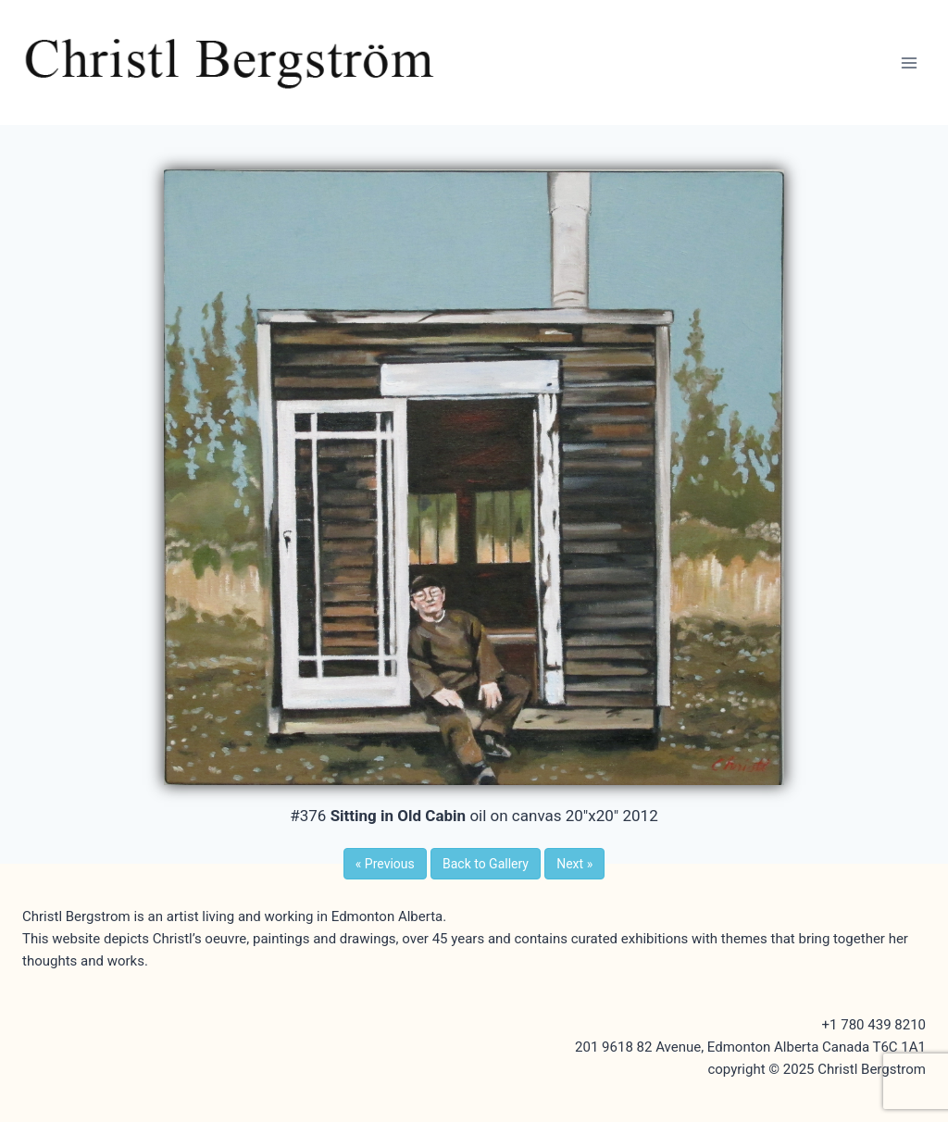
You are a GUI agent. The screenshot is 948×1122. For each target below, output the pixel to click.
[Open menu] (909, 62)
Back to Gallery (486, 863)
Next (574, 863)
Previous (385, 863)
